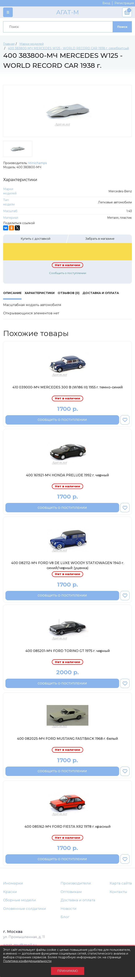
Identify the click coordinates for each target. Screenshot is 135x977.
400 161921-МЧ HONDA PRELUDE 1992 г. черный (67, 475)
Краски (10, 892)
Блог (65, 917)
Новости (68, 909)
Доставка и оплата (78, 900)
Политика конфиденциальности (27, 961)
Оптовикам (71, 892)
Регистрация (124, 3)
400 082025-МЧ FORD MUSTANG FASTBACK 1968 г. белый (67, 739)
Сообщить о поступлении (67, 273)
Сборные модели (19, 900)
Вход (106, 3)
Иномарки (13, 883)
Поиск (122, 27)
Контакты (118, 892)
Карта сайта (121, 883)
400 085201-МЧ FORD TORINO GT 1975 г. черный (67, 651)
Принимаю (67, 971)
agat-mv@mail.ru (20, 945)
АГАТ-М (67, 12)
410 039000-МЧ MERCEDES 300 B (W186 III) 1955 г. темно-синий (67, 387)
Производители (76, 883)
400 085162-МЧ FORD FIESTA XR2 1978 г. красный (67, 827)
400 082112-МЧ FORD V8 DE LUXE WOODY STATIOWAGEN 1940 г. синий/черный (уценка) (67, 565)
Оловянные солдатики (24, 909)
